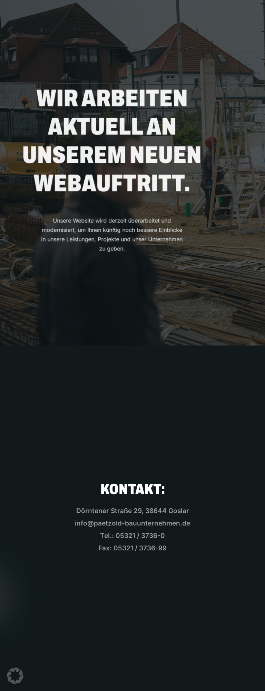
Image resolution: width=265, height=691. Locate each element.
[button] (15, 676)
